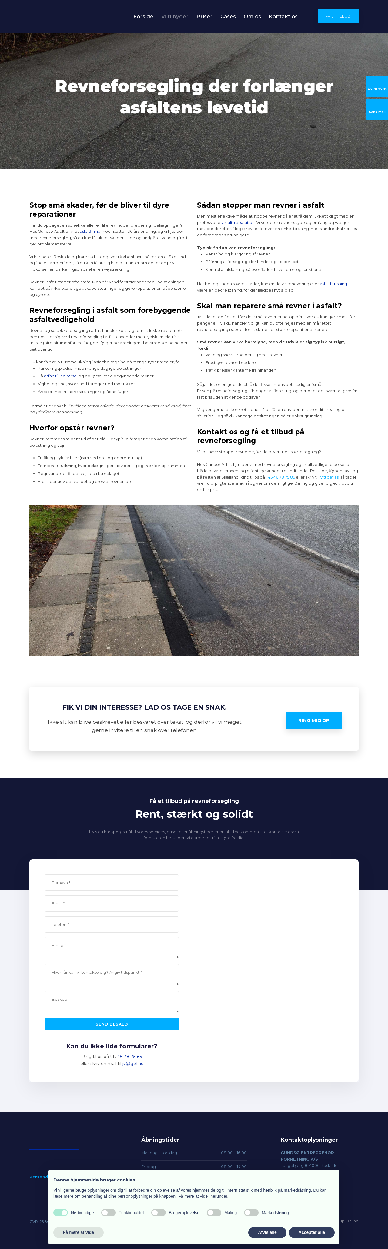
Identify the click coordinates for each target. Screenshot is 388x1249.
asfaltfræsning (333, 283)
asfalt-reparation (238, 222)
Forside (143, 16)
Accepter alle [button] (312, 1232)
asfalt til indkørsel (61, 375)
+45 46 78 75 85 (280, 477)
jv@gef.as (329, 477)
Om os (252, 16)
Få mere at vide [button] (78, 1232)
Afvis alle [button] (267, 1232)
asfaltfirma (90, 231)
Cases (228, 16)
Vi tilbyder (175, 16)
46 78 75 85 (129, 1056)
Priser (204, 16)
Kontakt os (283, 16)
